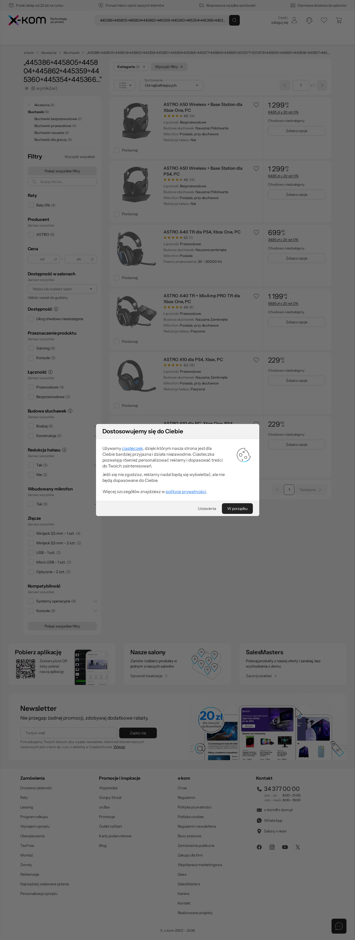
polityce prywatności (186, 498)
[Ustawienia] (207, 515)
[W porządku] (237, 515)
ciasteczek (132, 455)
